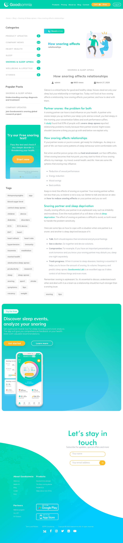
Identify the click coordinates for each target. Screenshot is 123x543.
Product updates (23, 35)
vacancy (11, 293)
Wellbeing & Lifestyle (23, 68)
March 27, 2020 (102, 83)
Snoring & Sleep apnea (81, 70)
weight (24, 293)
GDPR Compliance (48, 526)
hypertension (13, 244)
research (28, 269)
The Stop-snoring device (44, 484)
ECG (9, 226)
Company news (23, 42)
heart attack (13, 238)
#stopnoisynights (15, 195)
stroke (33, 281)
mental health (14, 256)
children (11, 214)
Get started (14, 343)
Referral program (18, 510)
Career (15, 491)
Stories (23, 74)
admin (56, 83)
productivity (13, 269)
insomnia (12, 250)
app (30, 195)
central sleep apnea (16, 207)
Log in (117, 5)
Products (55, 5)
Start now (23, 159)
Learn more (42, 343)
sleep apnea (23, 275)
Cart (97, 4)
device (23, 214)
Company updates (16, 107)
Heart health (23, 48)
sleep (10, 275)
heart (19, 232)
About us (72, 5)
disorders (25, 220)
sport (22, 281)
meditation (26, 250)
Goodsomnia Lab (76, 269)
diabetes (11, 220)
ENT (9, 232)
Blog (79, 5)
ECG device (22, 226)
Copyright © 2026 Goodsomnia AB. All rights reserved (75, 526)
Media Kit (16, 484)
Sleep (23, 55)
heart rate (29, 238)
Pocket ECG (39, 487)
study (48, 123)
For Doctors (17, 516)
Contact (86, 5)
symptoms (12, 287)
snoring (49, 294)
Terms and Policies (32, 526)
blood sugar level (15, 201)
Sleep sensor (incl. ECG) (43, 491)
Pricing (64, 5)
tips (60, 294)
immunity (29, 244)
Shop (105, 4)
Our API (16, 513)
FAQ (14, 494)
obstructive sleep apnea (18, 263)
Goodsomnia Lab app (43, 481)
